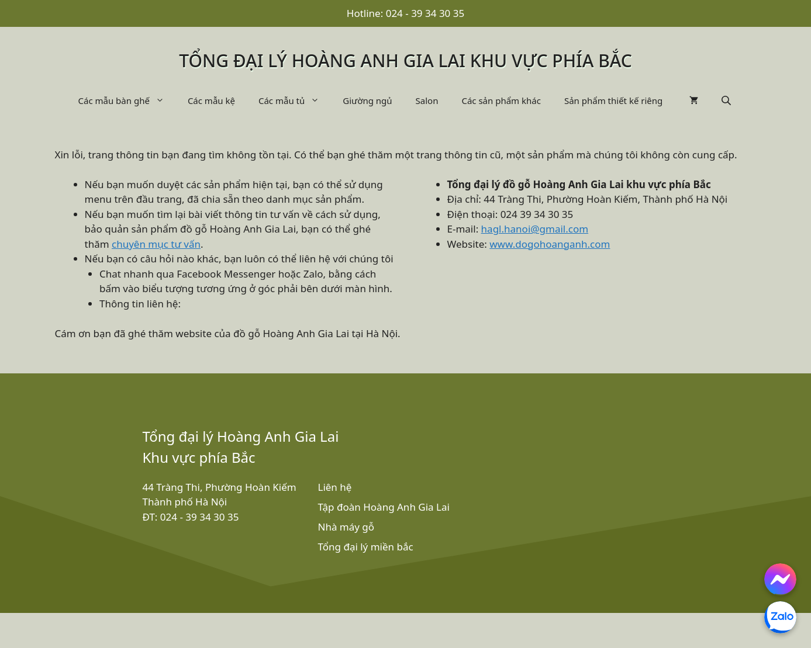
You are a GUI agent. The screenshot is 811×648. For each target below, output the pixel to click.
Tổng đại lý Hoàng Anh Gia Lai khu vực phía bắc (405, 60)
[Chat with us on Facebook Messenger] (780, 579)
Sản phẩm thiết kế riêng (613, 100)
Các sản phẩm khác (501, 100)
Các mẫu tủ (294, 100)
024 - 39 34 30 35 (425, 13)
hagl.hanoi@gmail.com (535, 228)
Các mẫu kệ (211, 100)
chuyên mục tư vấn (156, 244)
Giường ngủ (367, 100)
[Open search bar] (727, 100)
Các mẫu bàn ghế (127, 100)
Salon (427, 100)
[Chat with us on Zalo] (780, 617)
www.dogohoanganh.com (549, 244)
